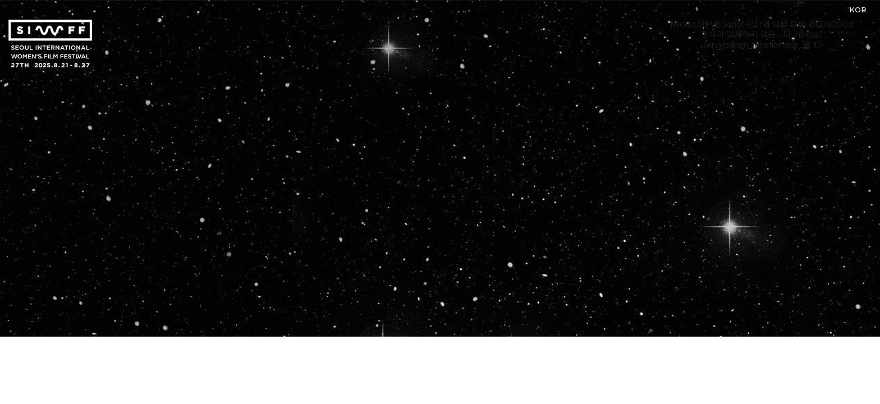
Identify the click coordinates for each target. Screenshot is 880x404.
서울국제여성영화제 (50, 43)
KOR (858, 9)
